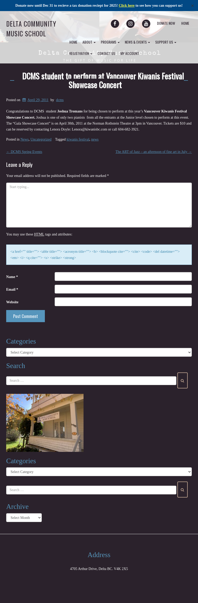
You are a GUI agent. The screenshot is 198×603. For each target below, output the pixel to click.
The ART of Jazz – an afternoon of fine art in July (154, 152)
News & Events (137, 42)
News (24, 139)
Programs (110, 42)
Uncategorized (41, 139)
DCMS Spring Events (24, 152)
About (89, 42)
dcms (60, 100)
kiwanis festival (78, 139)
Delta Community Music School (31, 28)
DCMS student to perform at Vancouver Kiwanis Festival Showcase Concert (103, 80)
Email (12, 289)
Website (12, 302)
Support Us (165, 42)
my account (129, 53)
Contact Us (106, 53)
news (95, 139)
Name (12, 277)
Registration (80, 53)
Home (185, 23)
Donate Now (166, 23)
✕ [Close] (192, 6)
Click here (127, 5)
